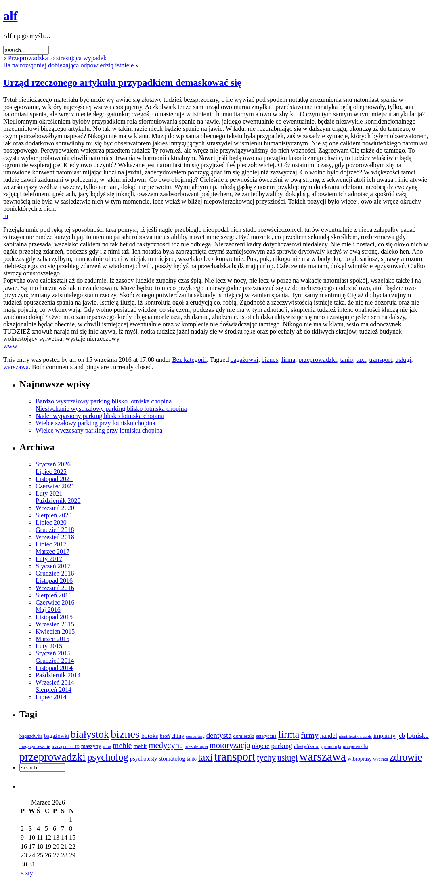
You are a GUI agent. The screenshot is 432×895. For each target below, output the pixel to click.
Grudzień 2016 (55, 573)
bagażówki (244, 359)
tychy (266, 758)
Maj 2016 (48, 609)
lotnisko (418, 736)
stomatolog (172, 758)
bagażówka (30, 736)
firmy (309, 735)
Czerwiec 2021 (55, 486)
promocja (332, 746)
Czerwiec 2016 (55, 602)
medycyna (166, 745)
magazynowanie (34, 746)
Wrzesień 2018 (55, 537)
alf (10, 15)
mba (107, 746)
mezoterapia (196, 746)
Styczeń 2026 (53, 464)
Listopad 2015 (54, 616)
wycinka (380, 759)
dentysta (219, 735)
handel (328, 735)
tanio (346, 359)
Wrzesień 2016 (55, 587)
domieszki (243, 736)
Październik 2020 (58, 500)
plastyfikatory (308, 746)
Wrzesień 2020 (55, 507)
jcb (401, 735)
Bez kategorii (189, 359)
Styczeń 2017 (53, 566)
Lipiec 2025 (51, 471)
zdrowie (406, 757)
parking (281, 746)
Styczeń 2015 (53, 653)
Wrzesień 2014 (55, 682)
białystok (90, 734)
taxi (361, 359)
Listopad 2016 (54, 580)
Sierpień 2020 (53, 515)
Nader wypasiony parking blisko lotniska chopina (100, 415)
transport (380, 359)
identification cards (355, 736)
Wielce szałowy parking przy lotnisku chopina (95, 423)
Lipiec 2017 (51, 544)
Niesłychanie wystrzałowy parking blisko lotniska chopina (111, 408)
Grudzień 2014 (55, 660)
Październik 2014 (58, 675)
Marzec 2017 (52, 551)
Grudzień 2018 (55, 529)
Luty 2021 (49, 493)
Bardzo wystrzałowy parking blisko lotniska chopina (104, 401)
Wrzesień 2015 (55, 624)
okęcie (261, 746)
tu (5, 215)
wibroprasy (360, 759)
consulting (195, 736)
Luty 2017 (49, 558)
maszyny (91, 746)
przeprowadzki (317, 359)
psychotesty (143, 758)
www (10, 345)
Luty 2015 (49, 646)
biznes (270, 359)
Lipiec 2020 (51, 522)
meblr (140, 746)
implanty (384, 735)
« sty (27, 873)
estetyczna (266, 736)
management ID (65, 746)
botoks (149, 735)
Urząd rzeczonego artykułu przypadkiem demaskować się (122, 82)
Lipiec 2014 (51, 696)
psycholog (107, 757)
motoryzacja (230, 745)
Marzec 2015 (52, 638)
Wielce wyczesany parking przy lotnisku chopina (99, 430)
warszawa (16, 366)
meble (122, 745)
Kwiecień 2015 (55, 631)
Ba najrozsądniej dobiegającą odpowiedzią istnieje (68, 65)
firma (288, 359)
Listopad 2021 (54, 478)
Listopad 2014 (54, 667)
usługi (403, 359)
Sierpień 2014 (53, 689)
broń (165, 736)
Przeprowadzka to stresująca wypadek (57, 58)
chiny (177, 736)
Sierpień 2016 (53, 595)
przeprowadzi (355, 746)
